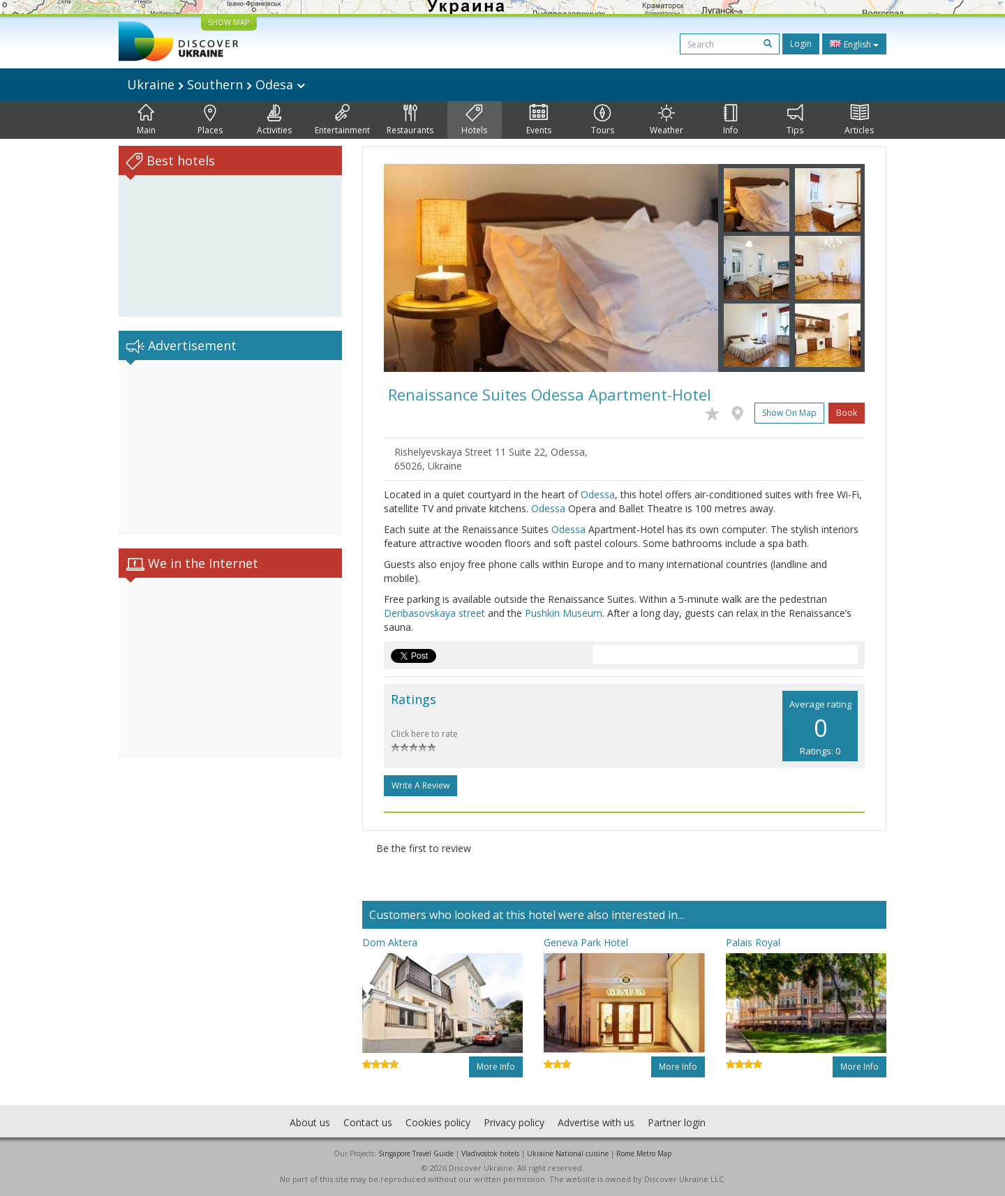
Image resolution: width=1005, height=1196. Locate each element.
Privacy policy (514, 1122)
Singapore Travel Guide (416, 1153)
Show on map (789, 413)
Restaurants (410, 120)
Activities (274, 120)
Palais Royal (753, 942)
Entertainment (342, 120)
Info (730, 120)
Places (210, 120)
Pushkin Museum (563, 613)
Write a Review (420, 785)
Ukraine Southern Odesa (216, 84)
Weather (666, 120)
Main (146, 120)
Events (538, 120)
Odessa (598, 494)
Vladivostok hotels (490, 1153)
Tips (795, 120)
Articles (859, 120)
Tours (602, 120)
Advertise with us (596, 1122)
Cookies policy (437, 1122)
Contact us (367, 1122)
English (854, 44)
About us (310, 1122)
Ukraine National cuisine (568, 1153)
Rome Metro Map (643, 1153)
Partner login (677, 1122)
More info (496, 1066)
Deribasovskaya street (434, 613)
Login (801, 44)
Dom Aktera (389, 942)
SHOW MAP (229, 22)
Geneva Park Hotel (586, 942)
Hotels (474, 120)
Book (846, 413)
